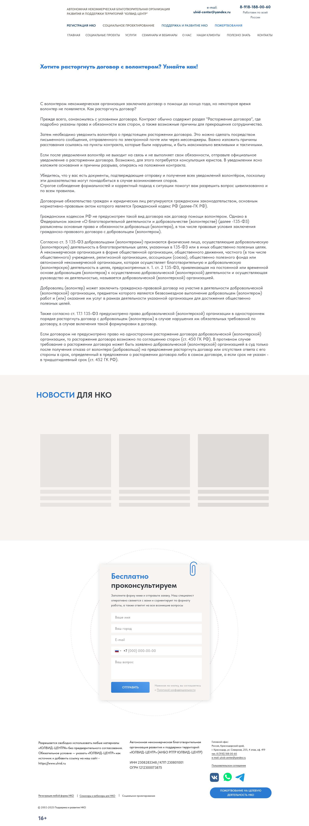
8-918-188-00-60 (255, 7)
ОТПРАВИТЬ (130, 687)
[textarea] (156, 668)
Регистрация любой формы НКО (56, 795)
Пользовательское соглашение (229, 765)
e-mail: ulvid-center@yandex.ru (229, 757)
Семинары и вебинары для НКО (97, 795)
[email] (156, 639)
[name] (156, 617)
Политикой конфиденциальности (176, 689)
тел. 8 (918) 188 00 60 (224, 753)
